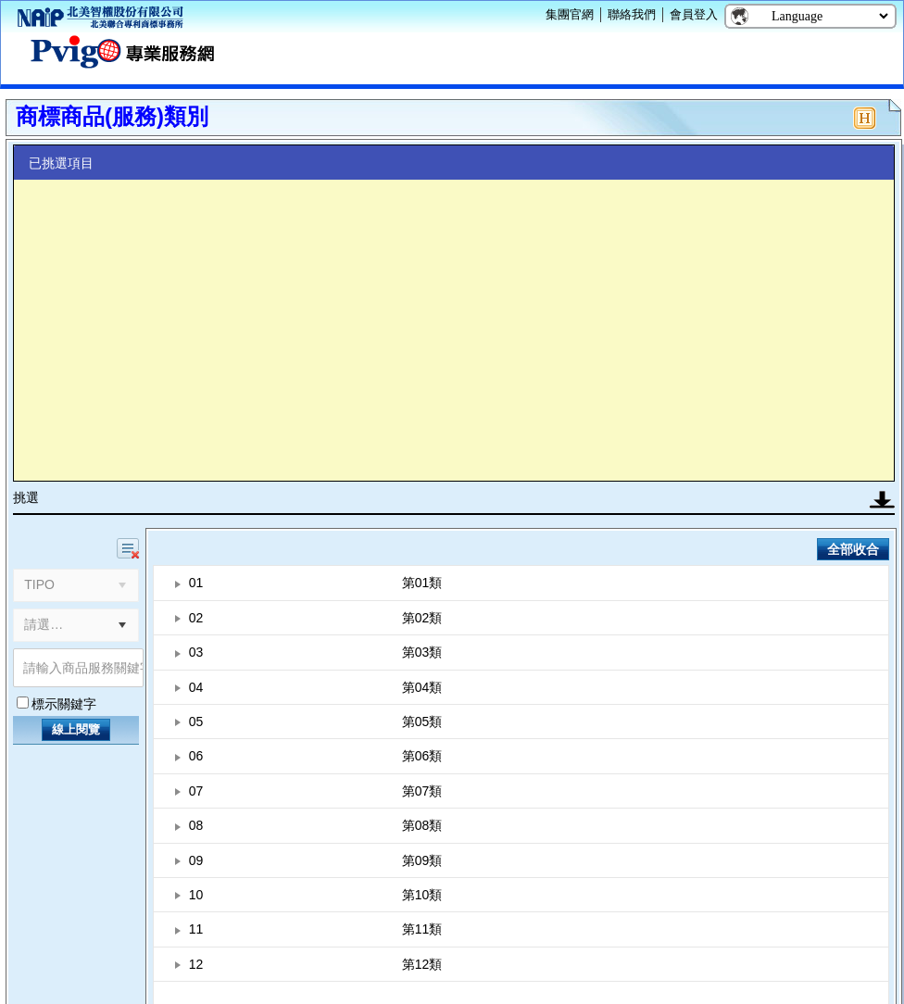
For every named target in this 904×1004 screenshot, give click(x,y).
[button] (122, 625)
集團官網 (570, 14)
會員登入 (694, 14)
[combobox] (60, 625)
